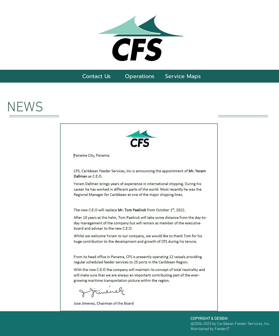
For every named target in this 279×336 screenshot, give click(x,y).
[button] (139, 76)
